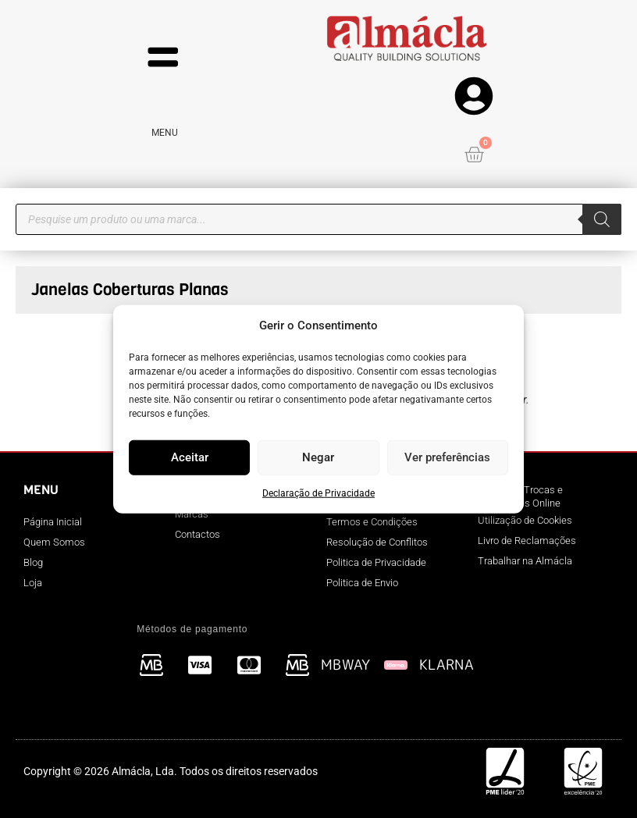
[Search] (601, 219)
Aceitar (189, 457)
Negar (318, 457)
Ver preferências (447, 457)
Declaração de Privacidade (318, 492)
